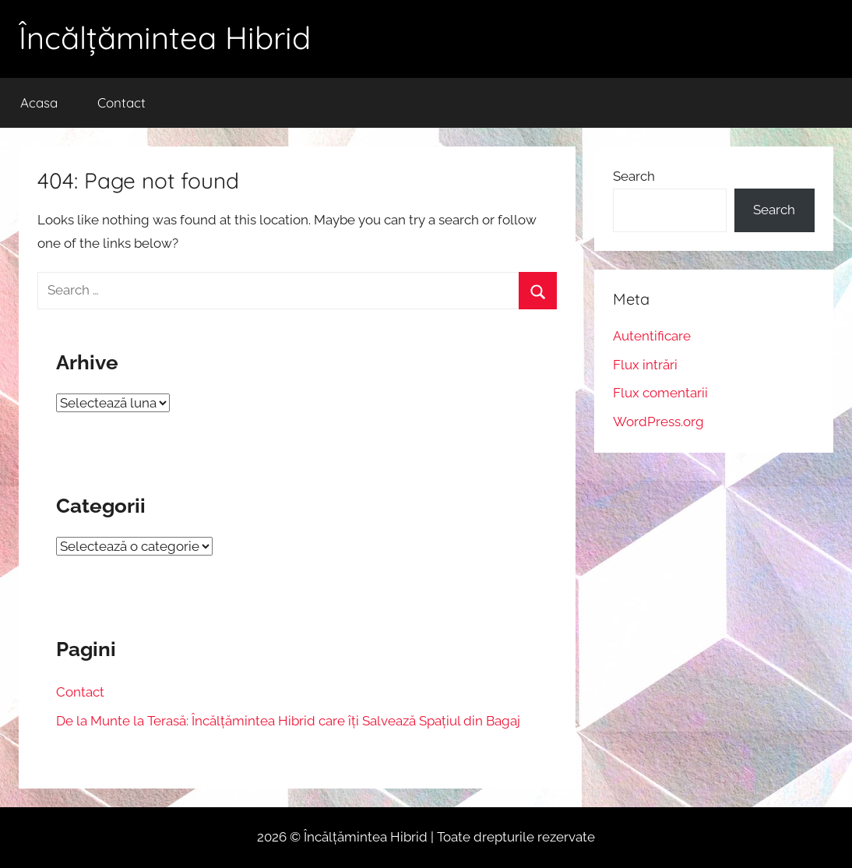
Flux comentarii (660, 392)
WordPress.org (658, 421)
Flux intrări (645, 364)
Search (634, 176)
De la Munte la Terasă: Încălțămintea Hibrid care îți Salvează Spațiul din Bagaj (288, 721)
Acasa (39, 102)
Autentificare (652, 336)
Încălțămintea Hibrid (165, 37)
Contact (121, 102)
